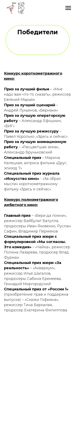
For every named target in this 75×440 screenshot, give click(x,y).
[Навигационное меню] (68, 8)
